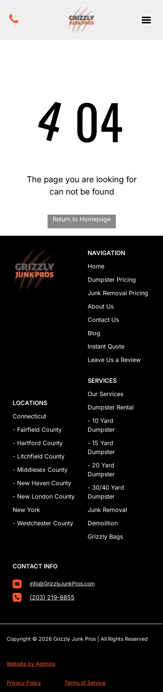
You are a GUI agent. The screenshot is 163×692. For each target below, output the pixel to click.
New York (26, 509)
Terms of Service (85, 682)
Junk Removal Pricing (118, 293)
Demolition (103, 523)
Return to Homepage (82, 219)
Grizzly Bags (105, 536)
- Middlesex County (40, 469)
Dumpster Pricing (112, 279)
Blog (94, 333)
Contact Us (103, 319)
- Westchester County (43, 523)
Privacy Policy (24, 682)
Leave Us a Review (114, 359)
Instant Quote (106, 346)
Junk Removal (107, 509)
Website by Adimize (31, 663)
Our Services (105, 394)
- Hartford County (38, 443)
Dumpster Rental (111, 407)
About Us (101, 306)
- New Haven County (42, 483)
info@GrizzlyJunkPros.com (62, 583)
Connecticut (29, 416)
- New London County (44, 496)
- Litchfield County (39, 456)
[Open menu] (146, 20)
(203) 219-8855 (52, 597)
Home (96, 266)
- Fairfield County (37, 429)
